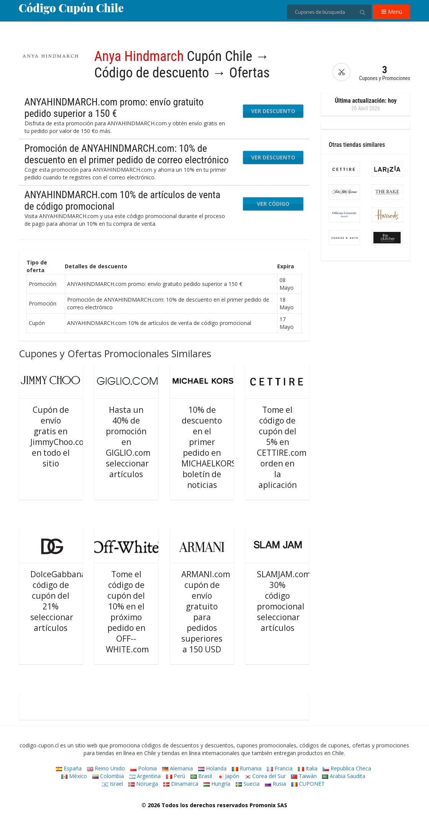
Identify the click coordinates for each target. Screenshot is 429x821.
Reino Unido (106, 768)
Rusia (275, 783)
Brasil (201, 776)
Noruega (143, 783)
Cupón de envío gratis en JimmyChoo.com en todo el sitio (60, 436)
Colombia (108, 776)
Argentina (145, 776)
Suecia (248, 783)
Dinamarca (180, 783)
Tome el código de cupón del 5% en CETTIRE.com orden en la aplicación (281, 447)
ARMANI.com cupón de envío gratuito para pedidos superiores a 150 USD (205, 612)
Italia (307, 768)
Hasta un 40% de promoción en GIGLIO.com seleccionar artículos (128, 441)
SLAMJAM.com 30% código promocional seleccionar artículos (284, 601)
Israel (112, 783)
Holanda (212, 768)
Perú (175, 776)
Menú (391, 11)
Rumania (246, 768)
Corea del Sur (265, 776)
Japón (228, 776)
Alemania (177, 768)
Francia (280, 768)
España (69, 768)
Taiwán (304, 776)
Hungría (217, 783)
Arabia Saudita (343, 776)
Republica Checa (347, 768)
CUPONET (308, 783)
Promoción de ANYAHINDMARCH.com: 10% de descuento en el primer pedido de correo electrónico (127, 154)
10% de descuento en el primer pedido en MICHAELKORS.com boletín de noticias (217, 447)
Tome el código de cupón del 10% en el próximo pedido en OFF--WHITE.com (127, 612)
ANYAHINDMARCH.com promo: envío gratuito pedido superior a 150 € (114, 107)
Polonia (143, 768)
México (74, 776)
